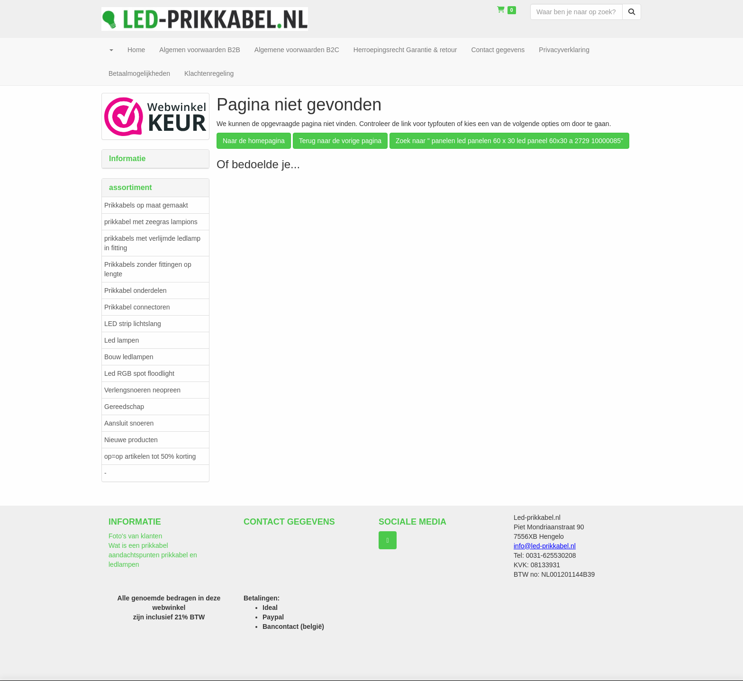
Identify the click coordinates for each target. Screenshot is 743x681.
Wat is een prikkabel (138, 545)
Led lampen (121, 340)
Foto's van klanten (135, 536)
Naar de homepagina (254, 141)
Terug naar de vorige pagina (340, 141)
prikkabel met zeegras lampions (151, 222)
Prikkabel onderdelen (135, 290)
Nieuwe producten (131, 440)
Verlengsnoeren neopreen (142, 390)
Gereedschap (124, 406)
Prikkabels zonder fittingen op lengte (147, 269)
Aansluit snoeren (129, 423)
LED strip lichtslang (132, 323)
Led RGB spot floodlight (139, 373)
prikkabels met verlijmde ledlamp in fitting (152, 243)
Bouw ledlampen (129, 357)
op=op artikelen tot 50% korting (150, 456)
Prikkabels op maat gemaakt (146, 205)
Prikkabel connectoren (137, 307)
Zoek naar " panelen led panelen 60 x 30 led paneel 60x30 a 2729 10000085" (509, 141)
